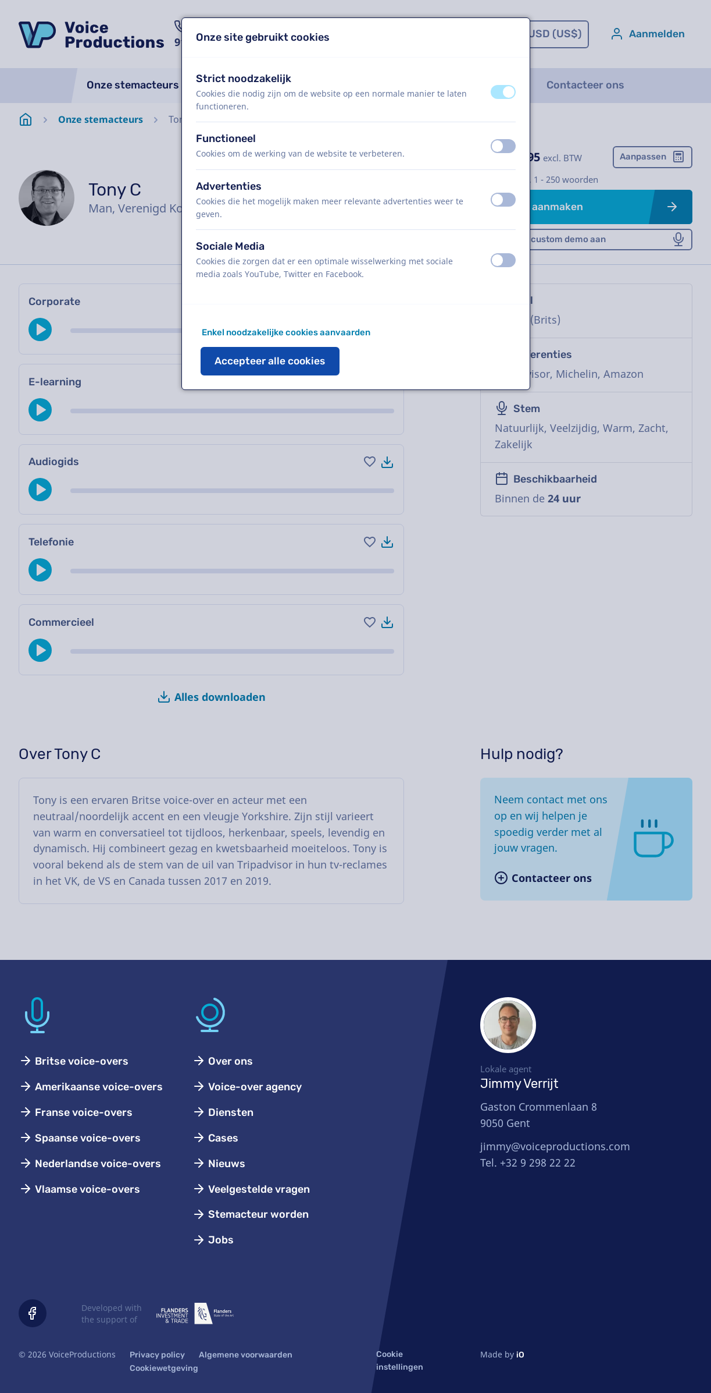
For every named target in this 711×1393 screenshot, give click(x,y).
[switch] (503, 92)
